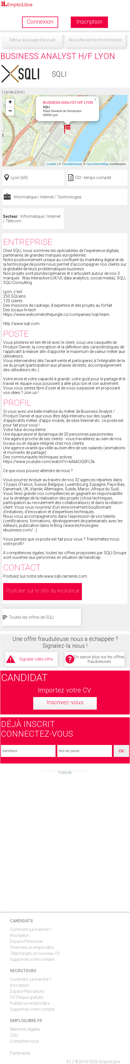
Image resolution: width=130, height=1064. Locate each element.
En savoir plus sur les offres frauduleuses (99, 659)
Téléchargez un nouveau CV (35, 953)
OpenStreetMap (97, 164)
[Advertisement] (65, 839)
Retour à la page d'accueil (32, 40)
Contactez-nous (24, 1041)
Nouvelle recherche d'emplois (95, 40)
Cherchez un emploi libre (32, 947)
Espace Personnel (26, 941)
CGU (14, 1035)
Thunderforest (71, 164)
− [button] (10, 111)
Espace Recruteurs (27, 991)
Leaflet (51, 164)
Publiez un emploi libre (30, 1003)
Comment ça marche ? (30, 929)
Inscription (19, 935)
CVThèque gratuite (26, 997)
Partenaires (20, 1053)
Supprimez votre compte (32, 959)
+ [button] (10, 102)
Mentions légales (25, 1029)
